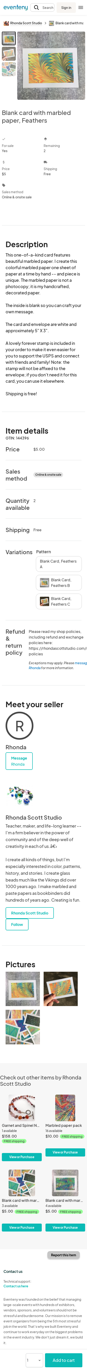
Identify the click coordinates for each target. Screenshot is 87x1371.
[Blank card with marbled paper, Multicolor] (22, 1201)
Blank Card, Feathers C (55, 601)
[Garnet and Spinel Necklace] (22, 1128)
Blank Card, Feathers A (58, 564)
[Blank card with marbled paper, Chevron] (65, 1201)
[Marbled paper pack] (65, 1126)
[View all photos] (51, 66)
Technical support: (21, 1284)
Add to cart (64, 1360)
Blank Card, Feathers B (55, 582)
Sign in (66, 7)
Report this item (63, 1255)
